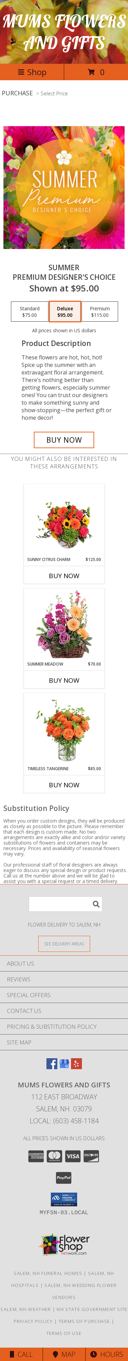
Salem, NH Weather (25, 1309)
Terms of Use (64, 1333)
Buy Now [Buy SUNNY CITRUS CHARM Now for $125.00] (64, 575)
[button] (64, 1199)
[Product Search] (65, 904)
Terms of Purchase (84, 1321)
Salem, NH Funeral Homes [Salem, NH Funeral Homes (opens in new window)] (48, 1273)
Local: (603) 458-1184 (64, 1120)
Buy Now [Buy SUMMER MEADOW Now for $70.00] (64, 680)
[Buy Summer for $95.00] (64, 440)
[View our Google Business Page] (64, 1067)
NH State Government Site (92, 1309)
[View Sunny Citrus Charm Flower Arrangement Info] (64, 520)
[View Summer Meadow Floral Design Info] (64, 625)
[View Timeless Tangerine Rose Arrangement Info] (64, 729)
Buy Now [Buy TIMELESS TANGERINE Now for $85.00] (64, 784)
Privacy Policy (33, 1321)
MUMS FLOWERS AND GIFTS (64, 31)
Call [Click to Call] (21, 1354)
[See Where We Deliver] (64, 943)
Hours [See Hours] (106, 1354)
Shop (32, 71)
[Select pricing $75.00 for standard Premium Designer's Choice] (29, 312)
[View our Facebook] (51, 1067)
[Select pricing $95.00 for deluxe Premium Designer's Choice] (65, 312)
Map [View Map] (64, 1354)
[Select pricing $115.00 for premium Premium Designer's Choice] (100, 312)
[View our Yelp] (76, 1067)
